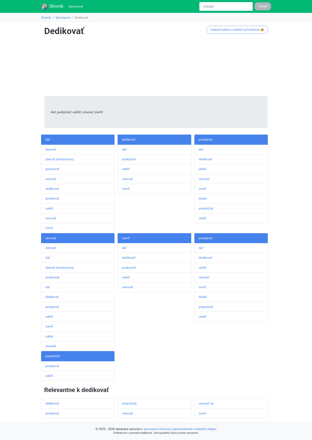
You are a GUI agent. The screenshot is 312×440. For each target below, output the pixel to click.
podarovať (52, 169)
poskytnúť (52, 198)
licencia (165, 429)
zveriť (49, 228)
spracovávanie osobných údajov (195, 429)
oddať (49, 336)
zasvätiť (50, 346)
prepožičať (206, 208)
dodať (203, 198)
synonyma (151, 429)
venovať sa (206, 403)
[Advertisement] (156, 67)
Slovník (52, 6)
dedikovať (52, 189)
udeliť (49, 208)
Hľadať (262, 6)
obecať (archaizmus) (59, 159)
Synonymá (76, 6)
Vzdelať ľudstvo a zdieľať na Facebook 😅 (237, 29)
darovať (50, 149)
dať (47, 139)
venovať (50, 179)
